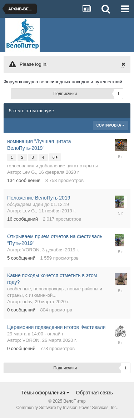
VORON (31, 249)
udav (27, 301)
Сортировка (110, 125)
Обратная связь (94, 392)
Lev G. (29, 172)
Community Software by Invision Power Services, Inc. (67, 407)
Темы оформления (45, 392)
